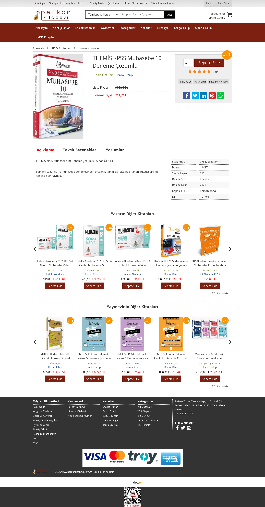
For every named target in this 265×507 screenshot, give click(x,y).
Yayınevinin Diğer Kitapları (132, 306)
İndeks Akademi (55, 274)
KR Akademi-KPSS (210, 274)
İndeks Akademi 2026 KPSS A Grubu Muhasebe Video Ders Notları (132, 265)
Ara (169, 15)
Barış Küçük (93, 363)
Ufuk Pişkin (55, 363)
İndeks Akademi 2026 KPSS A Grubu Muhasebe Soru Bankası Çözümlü (94, 265)
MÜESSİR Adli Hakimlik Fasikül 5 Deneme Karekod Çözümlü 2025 (132, 358)
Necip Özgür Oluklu (210, 363)
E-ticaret (127, 482)
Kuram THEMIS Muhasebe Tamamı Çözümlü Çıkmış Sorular (171, 265)
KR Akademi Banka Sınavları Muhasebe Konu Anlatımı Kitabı (209, 265)
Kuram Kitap (171, 274)
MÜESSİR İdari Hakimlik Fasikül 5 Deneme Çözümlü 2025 (94, 358)
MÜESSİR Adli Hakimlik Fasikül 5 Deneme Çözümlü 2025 (171, 358)
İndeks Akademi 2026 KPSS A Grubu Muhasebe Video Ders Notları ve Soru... (55, 265)
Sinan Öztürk (55, 270)
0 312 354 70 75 (183, 413)
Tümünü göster (220, 293)
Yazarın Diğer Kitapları (132, 213)
